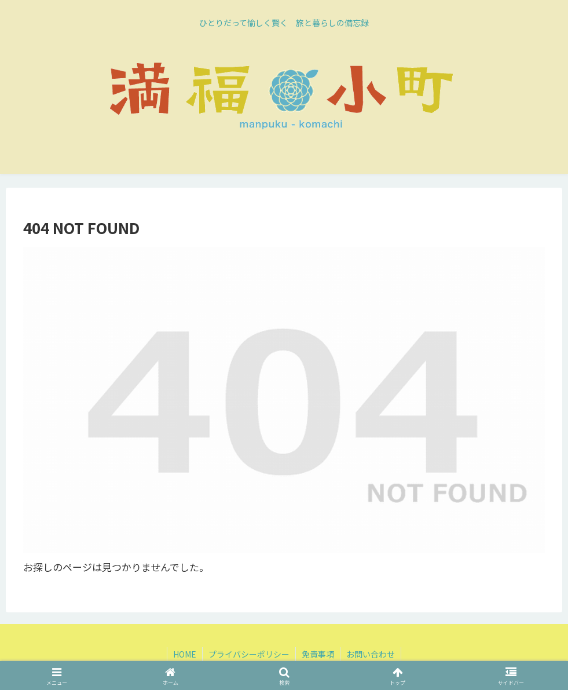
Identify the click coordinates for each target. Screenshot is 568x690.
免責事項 (318, 654)
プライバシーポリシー (249, 654)
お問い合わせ (370, 654)
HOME (184, 654)
